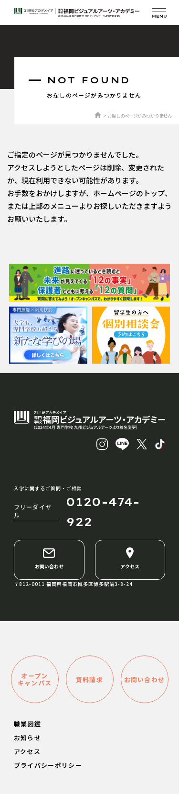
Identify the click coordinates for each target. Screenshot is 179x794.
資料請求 (89, 679)
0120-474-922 (103, 512)
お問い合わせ (49, 558)
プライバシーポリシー (48, 765)
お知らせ (27, 737)
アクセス (129, 558)
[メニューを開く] (159, 12)
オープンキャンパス (35, 679)
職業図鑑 (27, 723)
